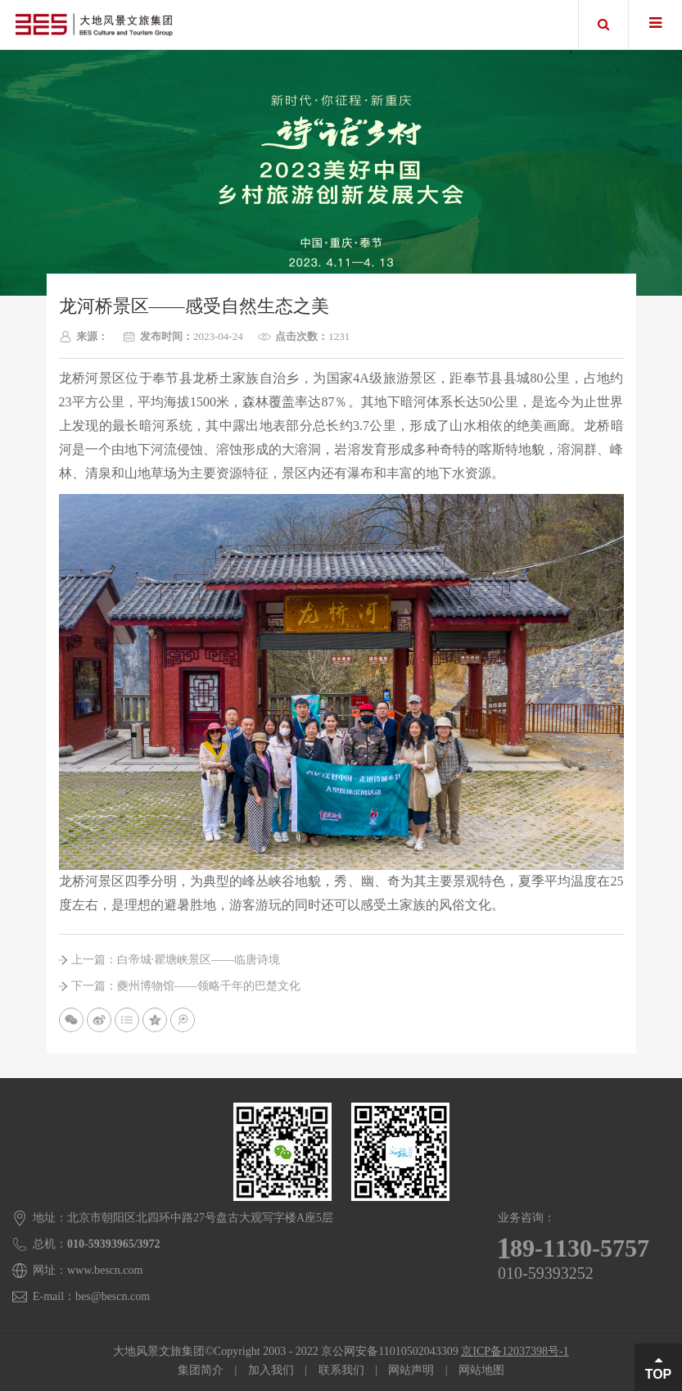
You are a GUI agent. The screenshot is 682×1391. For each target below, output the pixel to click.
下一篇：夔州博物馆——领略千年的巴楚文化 (185, 986)
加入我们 (271, 1370)
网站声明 (411, 1370)
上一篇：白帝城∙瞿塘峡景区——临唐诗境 (176, 960)
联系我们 (341, 1370)
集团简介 (201, 1370)
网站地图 (481, 1370)
